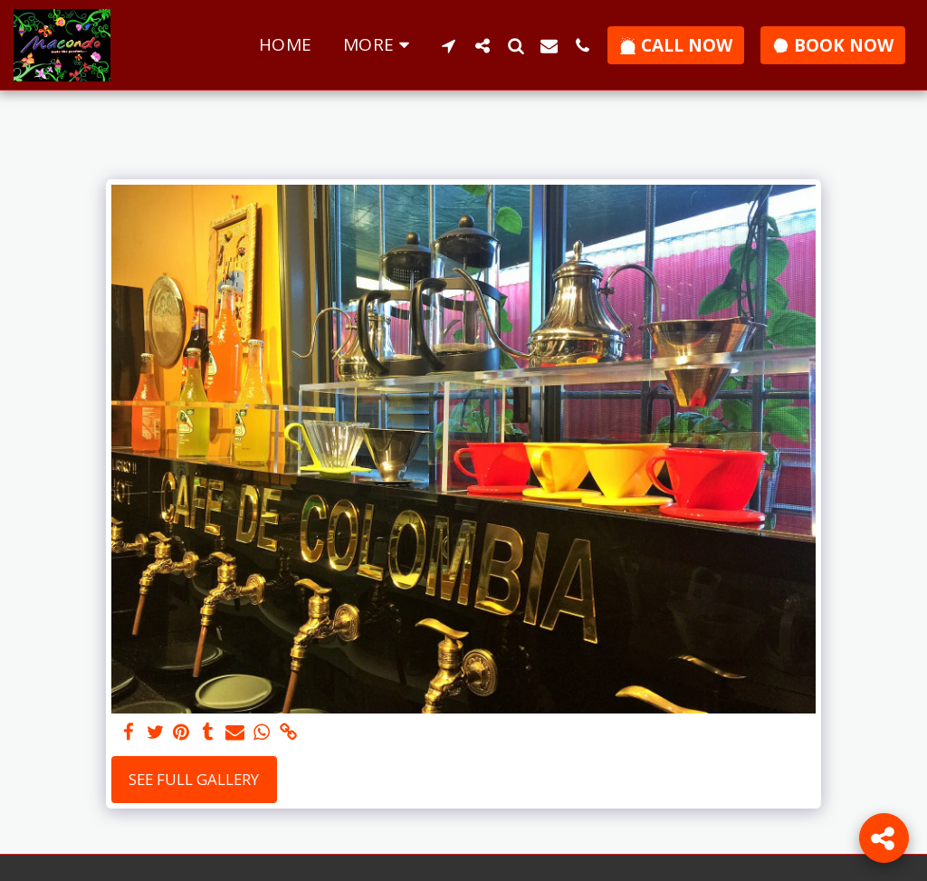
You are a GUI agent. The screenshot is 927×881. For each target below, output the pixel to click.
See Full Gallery (194, 779)
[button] (448, 45)
